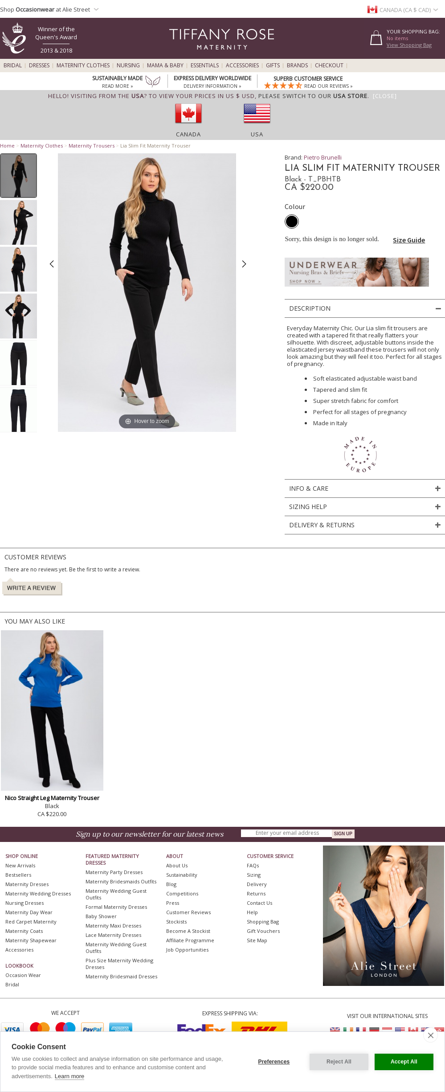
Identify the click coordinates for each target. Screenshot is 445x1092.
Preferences (274, 1062)
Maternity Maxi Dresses (113, 925)
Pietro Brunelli (323, 157)
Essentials (205, 65)
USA (257, 134)
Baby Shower (101, 916)
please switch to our (312, 96)
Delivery (257, 884)
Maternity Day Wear (29, 912)
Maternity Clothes (83, 65)
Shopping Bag (263, 921)
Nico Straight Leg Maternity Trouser (52, 798)
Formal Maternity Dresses (116, 906)
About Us (177, 865)
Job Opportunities (187, 949)
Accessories (242, 65)
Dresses (39, 65)
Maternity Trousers (91, 145)
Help (252, 912)
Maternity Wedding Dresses (38, 893)
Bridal (13, 65)
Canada (188, 134)
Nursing (128, 65)
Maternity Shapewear (31, 940)
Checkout (329, 65)
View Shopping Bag (409, 44)
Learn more (69, 1076)
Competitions (182, 893)
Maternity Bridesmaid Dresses (121, 976)
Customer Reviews (188, 912)
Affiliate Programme (190, 940)
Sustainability (181, 874)
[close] (430, 1035)
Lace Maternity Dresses (113, 935)
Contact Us (259, 902)
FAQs (253, 865)
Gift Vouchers (263, 931)
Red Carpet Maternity (31, 921)
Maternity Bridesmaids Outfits (121, 881)
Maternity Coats (24, 931)
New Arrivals (20, 865)
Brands (297, 65)
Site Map (257, 940)
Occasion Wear (23, 975)
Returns (256, 893)
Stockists (176, 921)
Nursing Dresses (24, 902)
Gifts (273, 65)
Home (7, 145)
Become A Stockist (188, 931)
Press (172, 902)
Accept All (404, 1062)
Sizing (254, 874)
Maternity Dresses (27, 884)
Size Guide (409, 239)
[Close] (385, 96)
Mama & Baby (165, 65)
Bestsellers (18, 874)
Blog (171, 884)
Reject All (339, 1062)
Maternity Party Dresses (114, 872)
